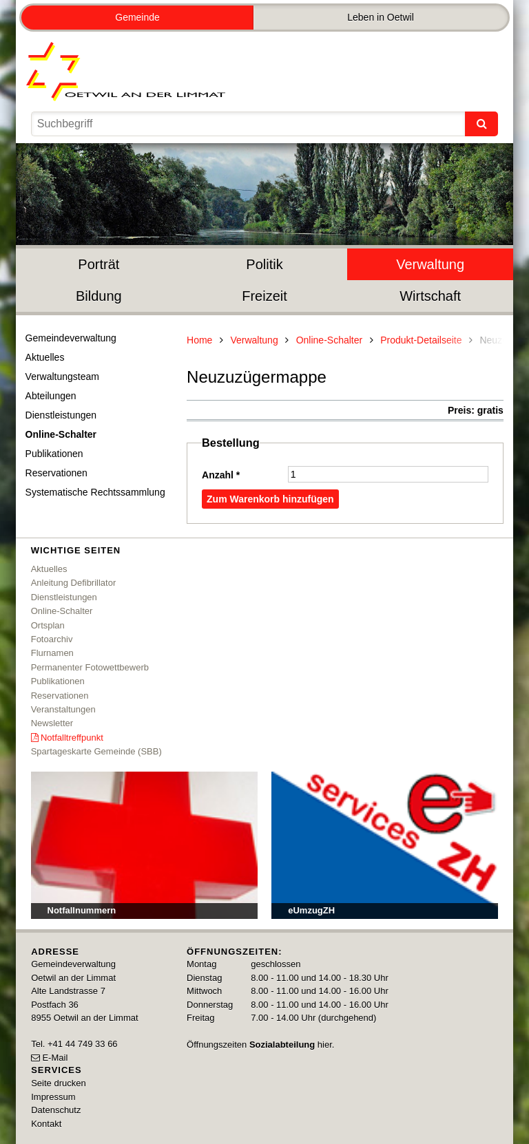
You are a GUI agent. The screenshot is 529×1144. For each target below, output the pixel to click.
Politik (264, 264)
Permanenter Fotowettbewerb (90, 667)
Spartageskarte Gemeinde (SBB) (96, 751)
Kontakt (46, 1124)
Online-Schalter (60, 434)
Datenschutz (56, 1110)
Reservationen (56, 472)
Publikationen (54, 453)
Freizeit (264, 296)
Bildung (99, 296)
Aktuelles (45, 357)
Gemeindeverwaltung (70, 337)
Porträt (98, 264)
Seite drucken (58, 1083)
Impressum (53, 1097)
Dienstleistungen (61, 415)
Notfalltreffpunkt (72, 737)
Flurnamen (52, 653)
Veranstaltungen (63, 709)
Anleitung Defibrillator (73, 583)
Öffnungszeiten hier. (260, 1044)
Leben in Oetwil (380, 17)
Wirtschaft (430, 296)
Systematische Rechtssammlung (95, 492)
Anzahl (221, 474)
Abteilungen (50, 395)
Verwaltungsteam (62, 376)
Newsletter (52, 723)
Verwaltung (430, 264)
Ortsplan (48, 625)
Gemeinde (137, 17)
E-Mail (55, 1057)
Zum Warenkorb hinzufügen (270, 499)
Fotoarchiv (52, 639)
